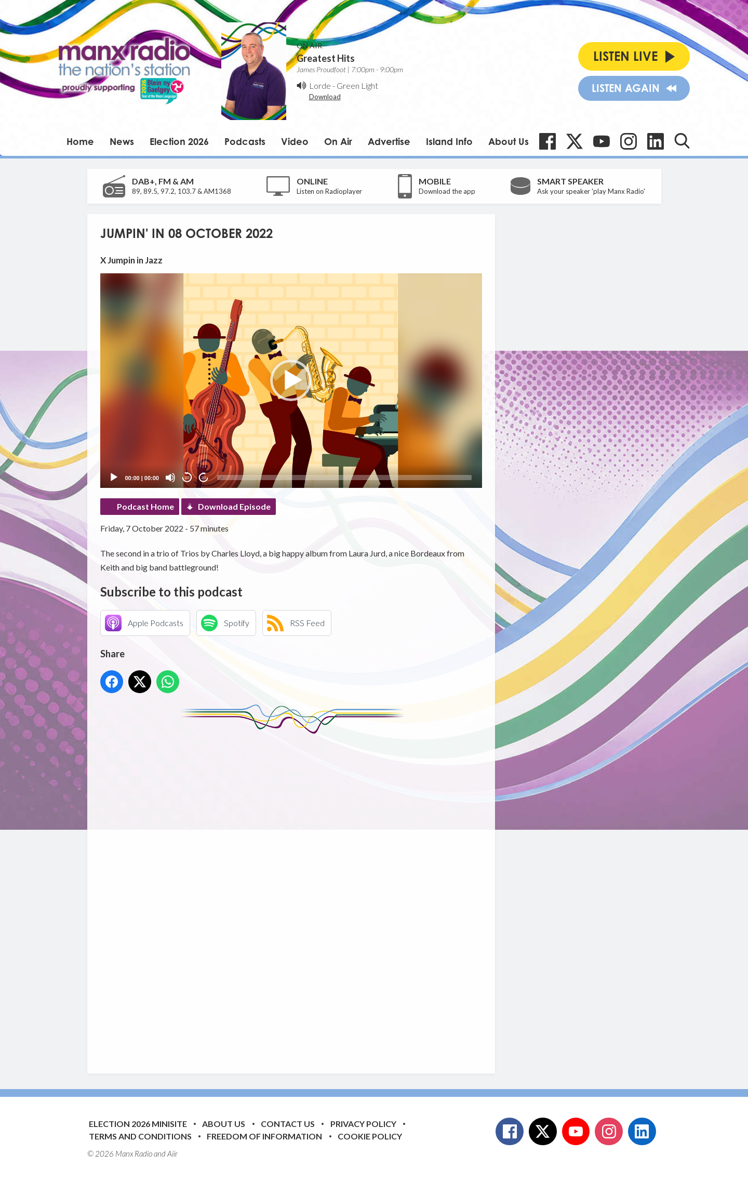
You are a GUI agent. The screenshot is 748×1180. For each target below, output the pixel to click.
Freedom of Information (264, 1136)
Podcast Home (145, 506)
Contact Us (288, 1124)
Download (325, 96)
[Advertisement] (295, 895)
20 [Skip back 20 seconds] (187, 477)
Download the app (447, 191)
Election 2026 (179, 141)
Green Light (357, 85)
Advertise (389, 141)
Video (295, 141)
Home (80, 141)
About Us (508, 141)
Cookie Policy (370, 1136)
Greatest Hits (326, 58)
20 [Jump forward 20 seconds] (204, 477)
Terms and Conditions (140, 1136)
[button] (291, 380)
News (122, 141)
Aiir (172, 1153)
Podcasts (244, 141)
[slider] (344, 477)
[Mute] (170, 477)
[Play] (114, 477)
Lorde (320, 85)
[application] (291, 380)
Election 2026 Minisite (138, 1124)
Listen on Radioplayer (329, 191)
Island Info (449, 141)
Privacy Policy (363, 1124)
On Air (338, 141)
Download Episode (234, 506)
